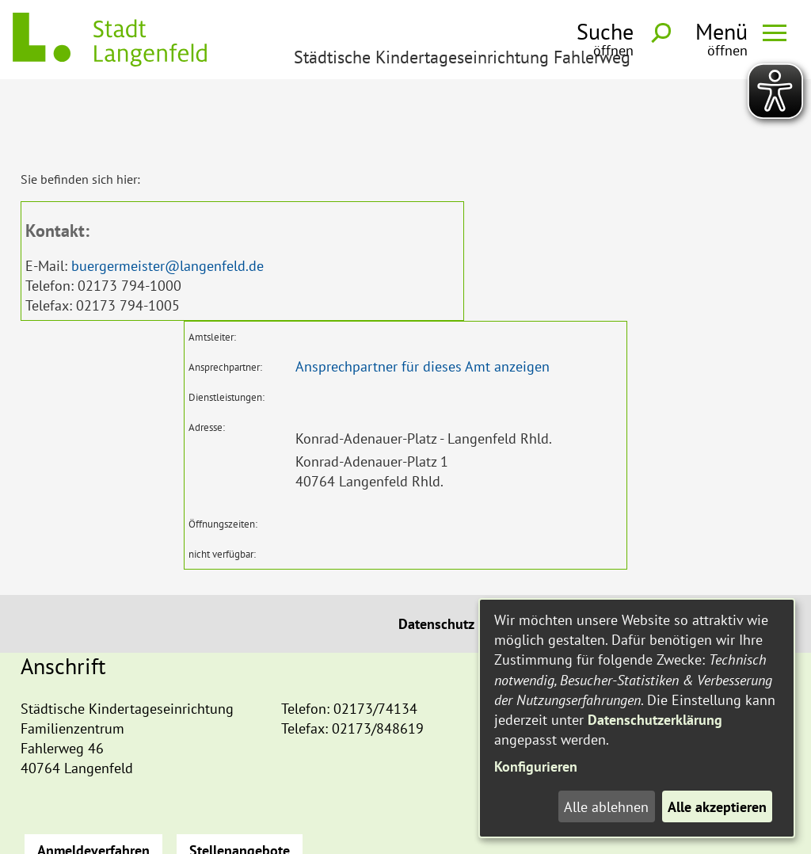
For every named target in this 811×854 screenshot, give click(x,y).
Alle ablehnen (606, 807)
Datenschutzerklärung (655, 720)
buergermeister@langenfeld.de (167, 194)
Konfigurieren (535, 766)
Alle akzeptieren (717, 807)
